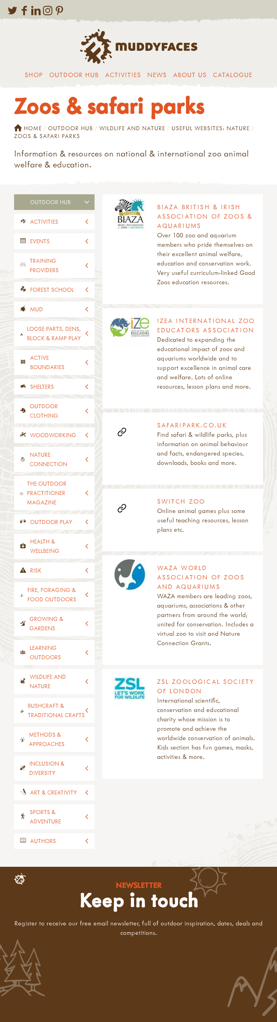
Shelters (42, 386)
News (157, 75)
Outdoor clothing (44, 410)
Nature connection (48, 459)
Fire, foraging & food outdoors (51, 594)
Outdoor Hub (74, 75)
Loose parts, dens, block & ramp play (54, 333)
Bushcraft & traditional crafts (56, 710)
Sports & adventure (45, 816)
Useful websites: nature (211, 128)
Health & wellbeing (44, 546)
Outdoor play (51, 521)
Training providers (44, 265)
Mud (36, 309)
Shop (34, 75)
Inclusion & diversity (46, 768)
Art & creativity (53, 792)
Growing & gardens (46, 623)
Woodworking (53, 435)
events (40, 241)
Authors (43, 840)
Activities (123, 75)
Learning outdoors (45, 652)
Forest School (52, 289)
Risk (35, 570)
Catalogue (232, 75)
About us (190, 75)
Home (28, 128)
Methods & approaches (46, 739)
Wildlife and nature (132, 128)
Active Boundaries (47, 362)
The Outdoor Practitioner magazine (46, 493)
